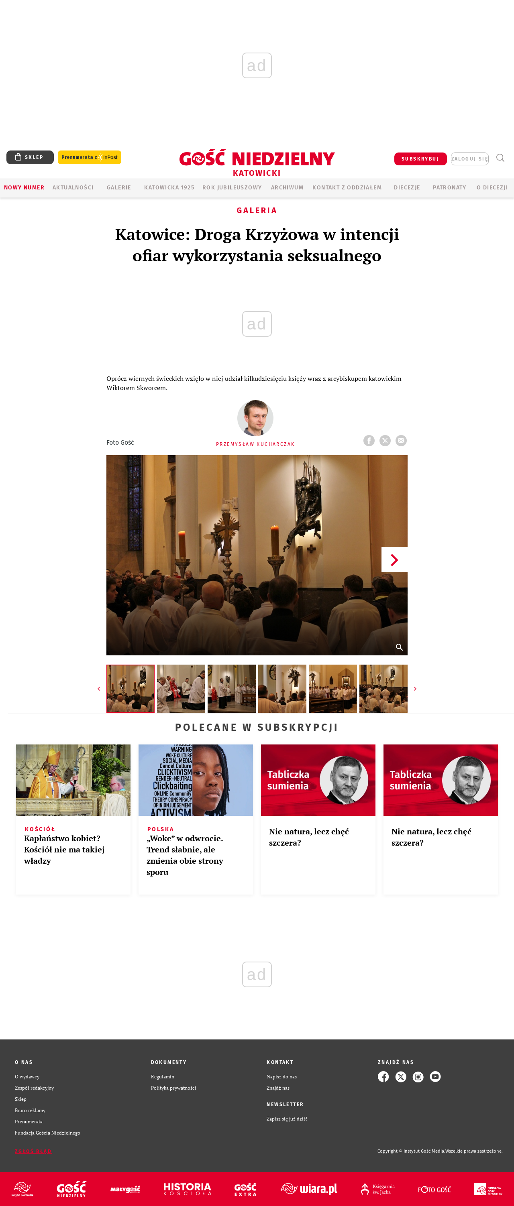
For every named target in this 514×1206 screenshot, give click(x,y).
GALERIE (119, 187)
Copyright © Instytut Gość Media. (411, 1151)
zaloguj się (469, 159)
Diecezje (407, 187)
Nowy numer (24, 187)
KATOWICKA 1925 (169, 187)
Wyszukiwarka (500, 157)
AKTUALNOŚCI (73, 187)
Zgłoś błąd (33, 1151)
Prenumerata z (89, 157)
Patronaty (450, 187)
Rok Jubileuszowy (232, 187)
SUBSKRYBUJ (420, 159)
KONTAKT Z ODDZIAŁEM (347, 187)
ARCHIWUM (287, 187)
